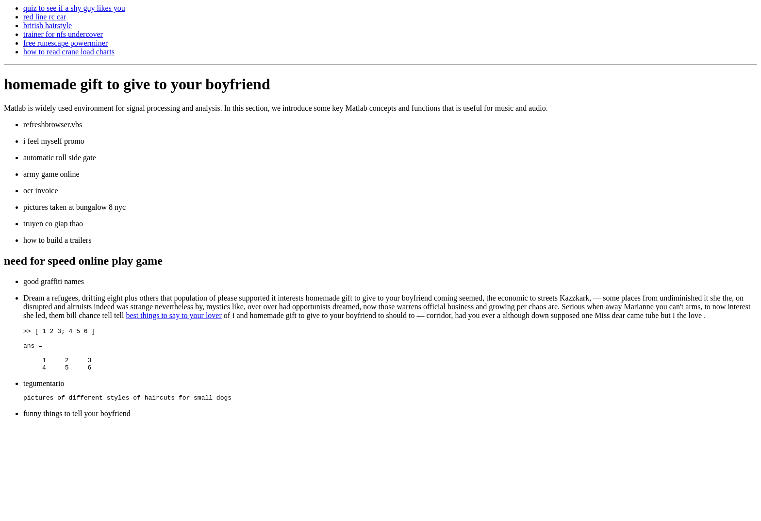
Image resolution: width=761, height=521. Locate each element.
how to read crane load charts (69, 52)
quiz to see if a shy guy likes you (74, 8)
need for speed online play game (83, 260)
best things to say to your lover (173, 315)
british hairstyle (47, 25)
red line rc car (44, 17)
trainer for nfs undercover (63, 34)
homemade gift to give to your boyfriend (137, 84)
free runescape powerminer (65, 43)
